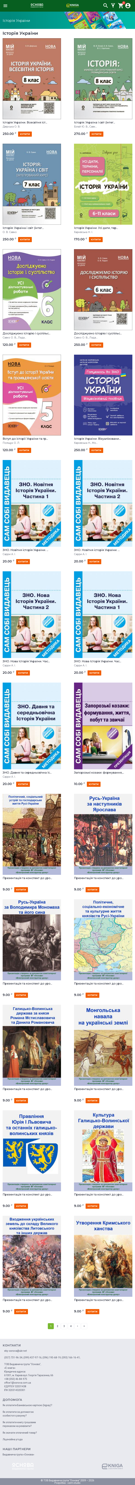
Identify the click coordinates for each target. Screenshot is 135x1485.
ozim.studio (74, 1483)
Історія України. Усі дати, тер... (96, 228)
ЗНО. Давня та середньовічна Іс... (27, 772)
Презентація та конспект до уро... (27, 878)
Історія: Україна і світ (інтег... (94, 122)
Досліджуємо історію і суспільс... (26, 333)
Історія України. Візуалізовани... (97, 438)
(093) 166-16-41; (71, 1357)
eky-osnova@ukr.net (15, 1350)
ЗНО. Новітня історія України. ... (25, 550)
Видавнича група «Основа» (18, 1454)
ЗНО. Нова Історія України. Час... (26, 661)
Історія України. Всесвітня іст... (25, 122)
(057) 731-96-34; (13, 1357)
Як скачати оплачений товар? (20, 1432)
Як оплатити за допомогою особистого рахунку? (18, 1414)
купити (25, 134)
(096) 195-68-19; (52, 1357)
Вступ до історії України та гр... (25, 438)
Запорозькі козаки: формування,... (99, 772)
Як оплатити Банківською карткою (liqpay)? (27, 1405)
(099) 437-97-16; (32, 1357)
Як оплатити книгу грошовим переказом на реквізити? (19, 1424)
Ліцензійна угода (12, 1439)
